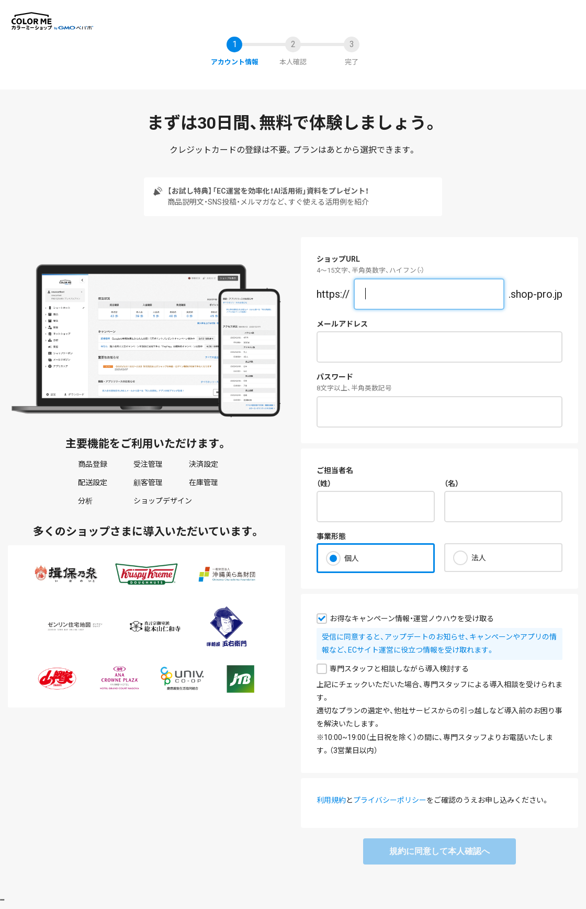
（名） (451, 483)
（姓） (324, 483)
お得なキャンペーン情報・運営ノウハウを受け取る (412, 618)
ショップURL (338, 259)
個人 (351, 558)
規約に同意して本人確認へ (439, 851)
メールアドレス (342, 324)
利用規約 (331, 800)
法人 (478, 558)
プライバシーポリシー (389, 800)
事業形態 (331, 536)
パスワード (335, 377)
